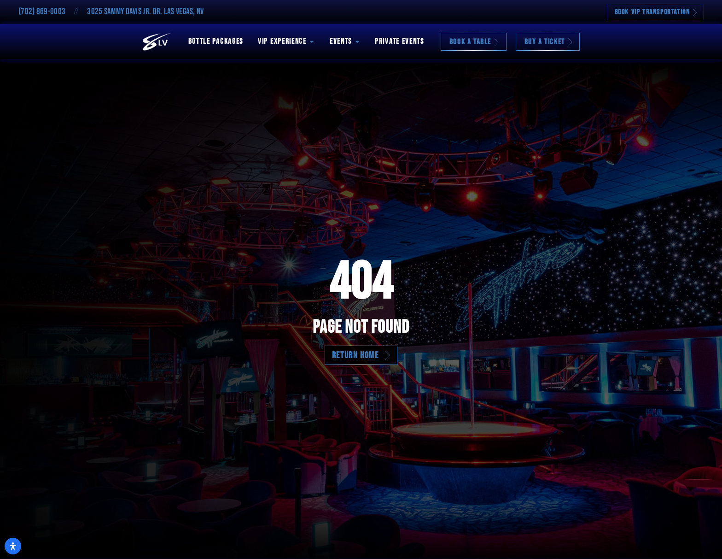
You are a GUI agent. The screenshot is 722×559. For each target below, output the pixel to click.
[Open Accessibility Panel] (13, 546)
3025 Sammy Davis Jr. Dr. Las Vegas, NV (145, 11)
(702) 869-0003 (41, 11)
